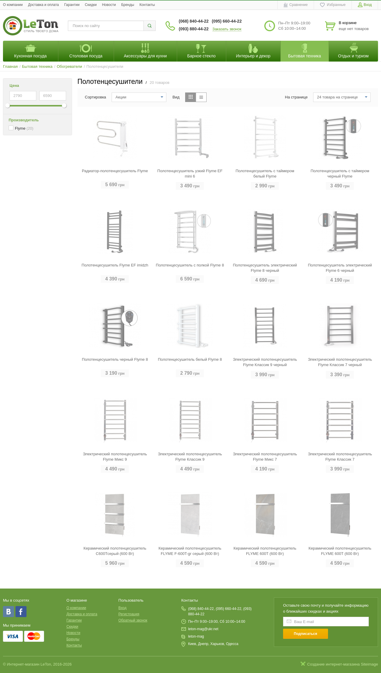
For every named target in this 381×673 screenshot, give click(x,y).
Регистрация (128, 614)
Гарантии (71, 5)
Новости (109, 5)
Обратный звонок (132, 620)
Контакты (147, 5)
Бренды (127, 5)
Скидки (91, 5)
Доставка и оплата (43, 5)
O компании (13, 5)
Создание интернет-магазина (333, 664)
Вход (122, 608)
